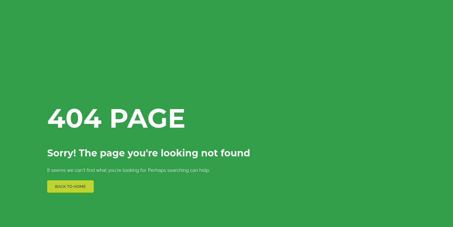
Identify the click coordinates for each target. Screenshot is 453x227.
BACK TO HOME (70, 186)
